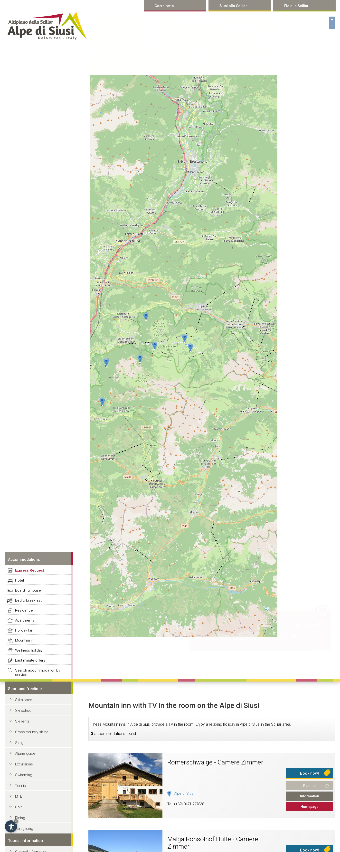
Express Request (29, 570)
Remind (309, 786)
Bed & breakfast (28, 600)
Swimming (23, 775)
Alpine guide (25, 753)
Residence (24, 610)
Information (309, 796)
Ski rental (22, 721)
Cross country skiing (31, 732)
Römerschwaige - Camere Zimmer (215, 762)
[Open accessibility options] (11, 826)
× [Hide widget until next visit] (16, 821)
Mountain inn (25, 640)
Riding (20, 818)
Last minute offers (30, 660)
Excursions (24, 764)
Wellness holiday (28, 650)
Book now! (309, 773)
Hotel (19, 580)
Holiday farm (25, 630)
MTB (18, 796)
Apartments (24, 620)
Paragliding (24, 828)
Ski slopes (23, 700)
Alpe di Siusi (184, 793)
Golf (18, 807)
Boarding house (28, 590)
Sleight (21, 743)
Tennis (20, 785)
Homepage (309, 807)
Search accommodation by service (37, 672)
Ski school (23, 710)
